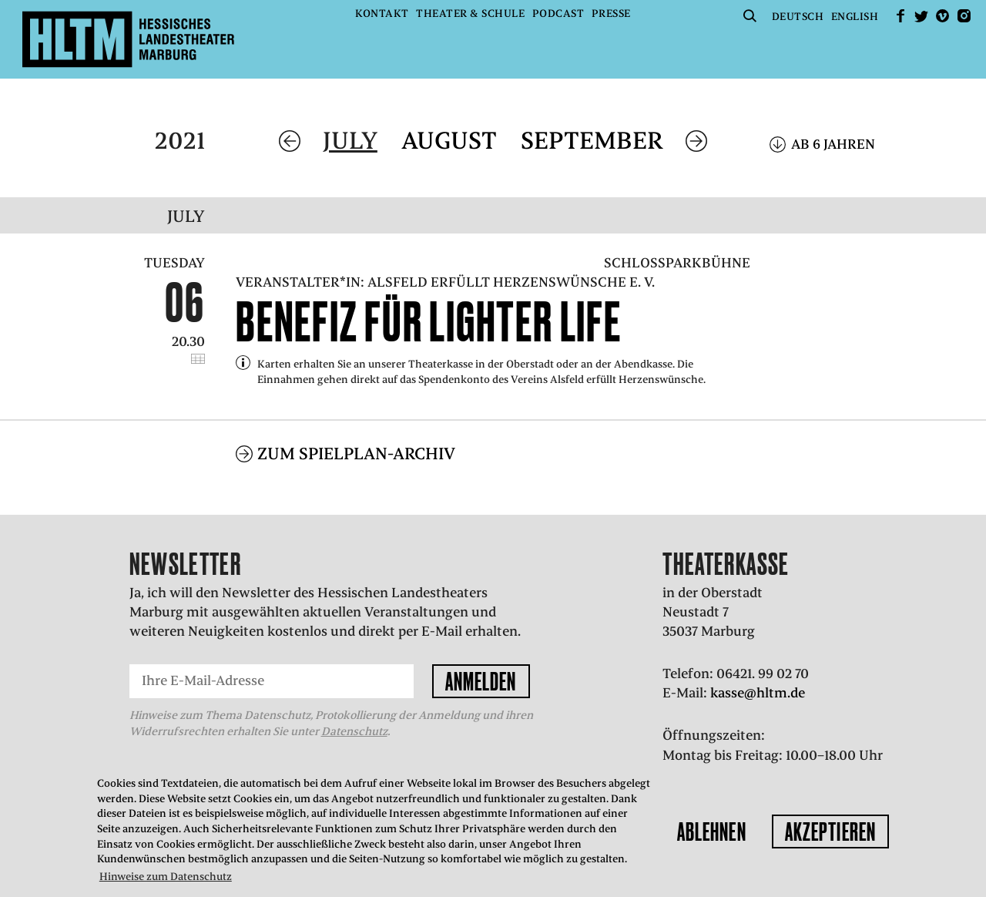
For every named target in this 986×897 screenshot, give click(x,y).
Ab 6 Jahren (833, 144)
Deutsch (798, 16)
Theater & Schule (470, 13)
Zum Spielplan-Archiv (356, 453)
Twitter (921, 15)
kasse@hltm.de (757, 692)
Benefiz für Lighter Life (429, 321)
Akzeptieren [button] (830, 831)
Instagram (964, 15)
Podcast (558, 13)
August (449, 141)
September (592, 141)
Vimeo (943, 15)
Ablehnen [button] (711, 831)
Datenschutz (354, 731)
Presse (611, 13)
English (855, 16)
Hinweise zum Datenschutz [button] (165, 876)
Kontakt (382, 13)
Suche (749, 15)
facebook (900, 15)
